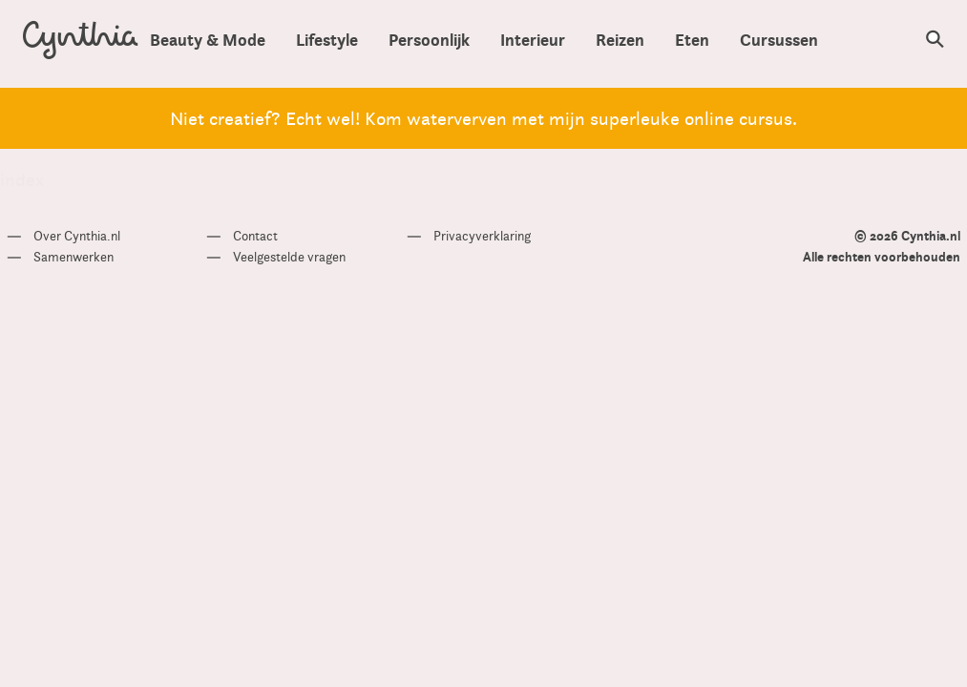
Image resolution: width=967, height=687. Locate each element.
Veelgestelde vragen (289, 256)
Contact (255, 235)
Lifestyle (327, 40)
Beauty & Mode (207, 40)
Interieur (532, 40)
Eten (692, 40)
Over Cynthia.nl (76, 235)
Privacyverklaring (482, 235)
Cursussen (779, 40)
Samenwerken (73, 256)
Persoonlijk (429, 40)
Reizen (620, 40)
